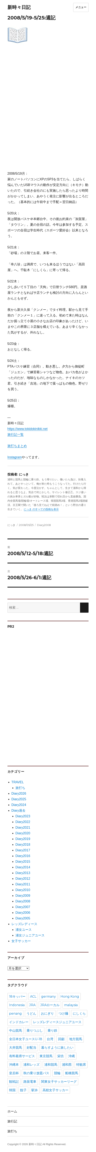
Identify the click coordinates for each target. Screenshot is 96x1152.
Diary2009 (23, 895)
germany (48, 996)
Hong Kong (70, 996)
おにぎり (47, 1013)
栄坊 (60, 1056)
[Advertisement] (48, 111)
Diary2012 (23, 878)
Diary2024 (18, 805)
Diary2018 (23, 844)
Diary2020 (23, 833)
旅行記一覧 (15, 434)
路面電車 (29, 1082)
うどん (31, 1013)
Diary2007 (23, 907)
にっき (11, 525)
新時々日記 (19, 7)
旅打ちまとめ (17, 446)
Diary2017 (23, 850)
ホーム (12, 1111)
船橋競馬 (71, 1073)
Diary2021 (23, 827)
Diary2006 (23, 912)
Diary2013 (23, 873)
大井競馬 (15, 1047)
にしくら (79, 1013)
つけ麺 (63, 1013)
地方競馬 (75, 1039)
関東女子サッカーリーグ (59, 1082)
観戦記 (14, 1082)
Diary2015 (23, 861)
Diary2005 (23, 918)
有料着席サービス (22, 1056)
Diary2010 (23, 890)
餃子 (23, 1090)
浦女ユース (24, 929)
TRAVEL (17, 782)
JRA (32, 1005)
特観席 (81, 1065)
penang (15, 1013)
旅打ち (20, 788)
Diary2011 (23, 884)
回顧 (61, 1039)
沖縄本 (14, 1065)
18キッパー (17, 996)
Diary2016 (23, 856)
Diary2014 (23, 867)
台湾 (50, 1039)
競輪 (57, 1073)
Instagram (14, 457)
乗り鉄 (52, 1030)
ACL (33, 996)
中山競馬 (15, 1030)
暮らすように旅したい (57, 1047)
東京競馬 (46, 1056)
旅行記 (12, 1121)
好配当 (31, 1047)
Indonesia (17, 1005)
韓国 (12, 1090)
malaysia (71, 1005)
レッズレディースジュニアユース (57, 1022)
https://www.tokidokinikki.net (27, 429)
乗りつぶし (35, 1030)
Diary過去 (18, 810)
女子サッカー (21, 941)
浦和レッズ (31, 1065)
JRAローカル (49, 1005)
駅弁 (34, 1090)
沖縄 (71, 1056)
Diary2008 (44, 525)
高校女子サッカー (55, 1090)
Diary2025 (18, 799)
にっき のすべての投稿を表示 (41, 509)
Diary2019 (23, 839)
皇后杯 (14, 1073)
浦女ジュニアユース (30, 935)
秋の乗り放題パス (36, 1073)
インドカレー (18, 1022)
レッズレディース (24, 924)
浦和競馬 (50, 1065)
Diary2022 (23, 822)
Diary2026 (18, 793)
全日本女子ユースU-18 (25, 1039)
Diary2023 (23, 816)
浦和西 (67, 1065)
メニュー (80, 7)
